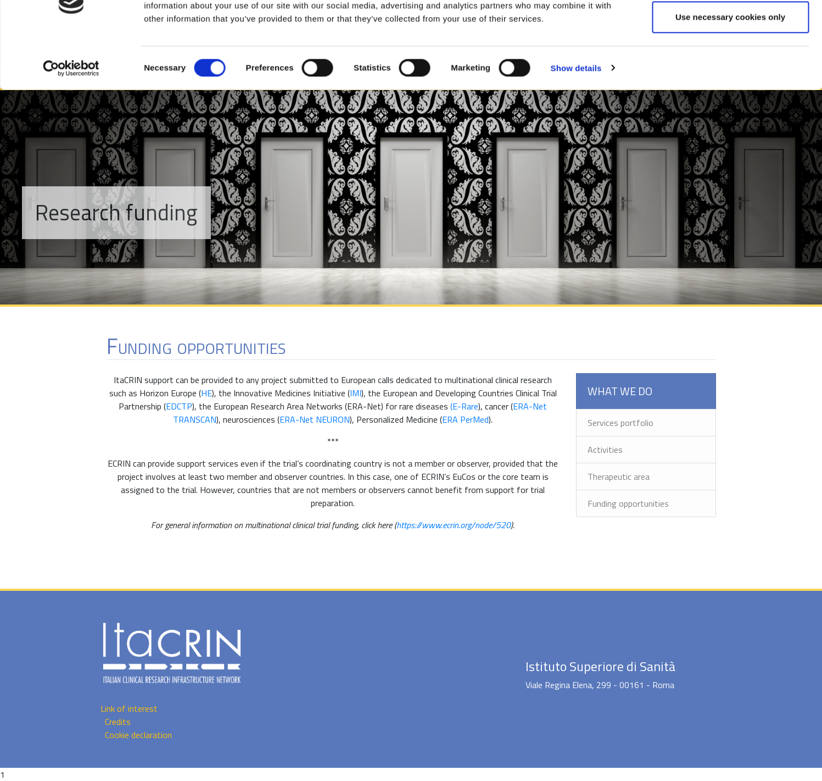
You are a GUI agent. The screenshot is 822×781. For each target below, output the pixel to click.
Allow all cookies (730, 29)
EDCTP (179, 406)
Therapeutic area (619, 476)
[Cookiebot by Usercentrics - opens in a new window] (71, 116)
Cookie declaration (138, 734)
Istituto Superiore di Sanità (600, 666)
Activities (605, 449)
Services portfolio (620, 422)
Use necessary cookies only (730, 65)
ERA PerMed (465, 419)
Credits (118, 721)
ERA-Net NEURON (314, 419)
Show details (576, 115)
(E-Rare (464, 406)
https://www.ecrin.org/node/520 (453, 524)
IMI (355, 393)
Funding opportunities (628, 503)
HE (206, 393)
